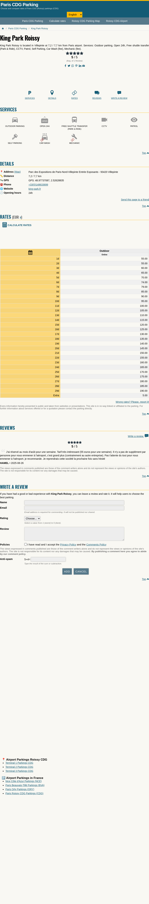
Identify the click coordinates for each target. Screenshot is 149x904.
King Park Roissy (39, 28)
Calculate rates (57, 21)
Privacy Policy (68, 546)
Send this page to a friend (135, 199)
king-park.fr (34, 188)
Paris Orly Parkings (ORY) (19, 791)
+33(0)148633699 (38, 184)
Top (144, 153)
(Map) (17, 171)
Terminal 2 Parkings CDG (19, 768)
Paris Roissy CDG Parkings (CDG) (24, 795)
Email (3, 507)
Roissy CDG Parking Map (86, 21)
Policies (5, 546)
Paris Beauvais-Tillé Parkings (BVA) (25, 787)
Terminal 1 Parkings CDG (19, 764)
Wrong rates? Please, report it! (132, 401)
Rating (4, 518)
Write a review (138, 436)
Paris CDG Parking (19, 4)
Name (3, 502)
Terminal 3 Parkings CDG (19, 772)
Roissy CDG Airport (116, 21)
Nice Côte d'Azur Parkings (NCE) (23, 783)
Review (4, 528)
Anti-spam (6, 560)
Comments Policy (96, 546)
